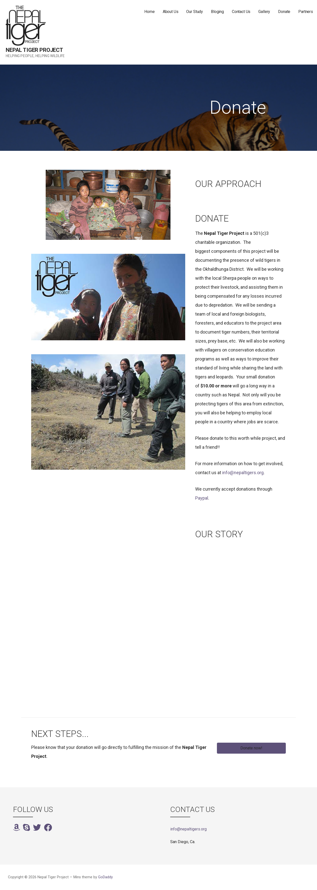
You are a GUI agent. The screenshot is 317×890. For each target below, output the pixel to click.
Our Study (194, 11)
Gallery (264, 11)
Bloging (217, 11)
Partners (305, 11)
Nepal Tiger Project (34, 50)
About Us (170, 11)
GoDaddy (105, 877)
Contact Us (241, 11)
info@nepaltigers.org (243, 472)
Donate (284, 11)
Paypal (201, 498)
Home (149, 11)
